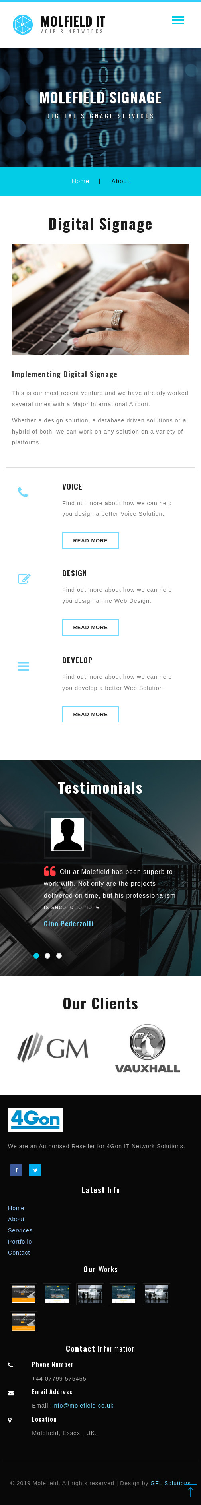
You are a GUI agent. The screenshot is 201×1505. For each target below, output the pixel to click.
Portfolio (20, 1241)
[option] (53, 1049)
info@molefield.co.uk (83, 1405)
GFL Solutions (170, 1483)
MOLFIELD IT (73, 27)
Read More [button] (90, 541)
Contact (19, 1252)
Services (20, 1230)
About (16, 1219)
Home (81, 181)
